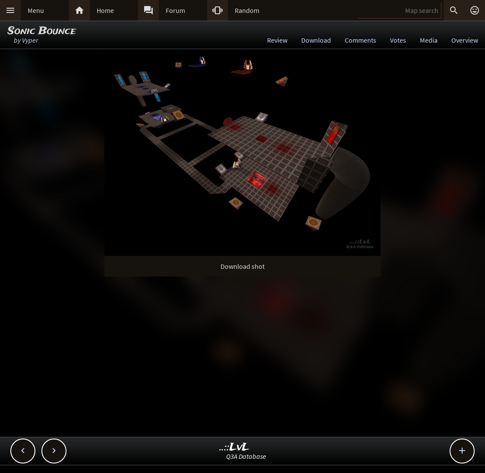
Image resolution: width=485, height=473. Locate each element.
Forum (175, 10)
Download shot (242, 266)
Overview (464, 40)
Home (105, 10)
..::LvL (234, 447)
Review (277, 40)
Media (429, 40)
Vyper (30, 40)
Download (316, 40)
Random (247, 10)
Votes (398, 40)
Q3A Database (246, 456)
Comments (360, 40)
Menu (36, 10)
